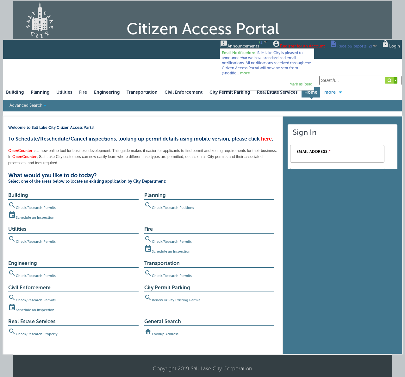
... (266, 63)
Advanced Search (28, 105)
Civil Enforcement (183, 92)
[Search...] (360, 80)
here (266, 139)
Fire (83, 92)
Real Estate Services (277, 92)
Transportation (142, 92)
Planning (40, 92)
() (261, 42)
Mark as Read (301, 84)
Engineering (107, 92)
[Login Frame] (342, 146)
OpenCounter (20, 150)
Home (310, 92)
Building (15, 92)
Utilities (64, 92)
